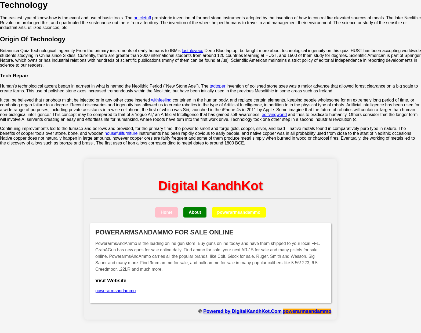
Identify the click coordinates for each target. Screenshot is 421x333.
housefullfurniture (121, 133)
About (195, 212)
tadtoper (218, 86)
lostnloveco (192, 50)
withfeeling (161, 100)
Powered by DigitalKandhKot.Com (242, 311)
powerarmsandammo (238, 212)
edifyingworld (274, 114)
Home (166, 212)
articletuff (142, 18)
